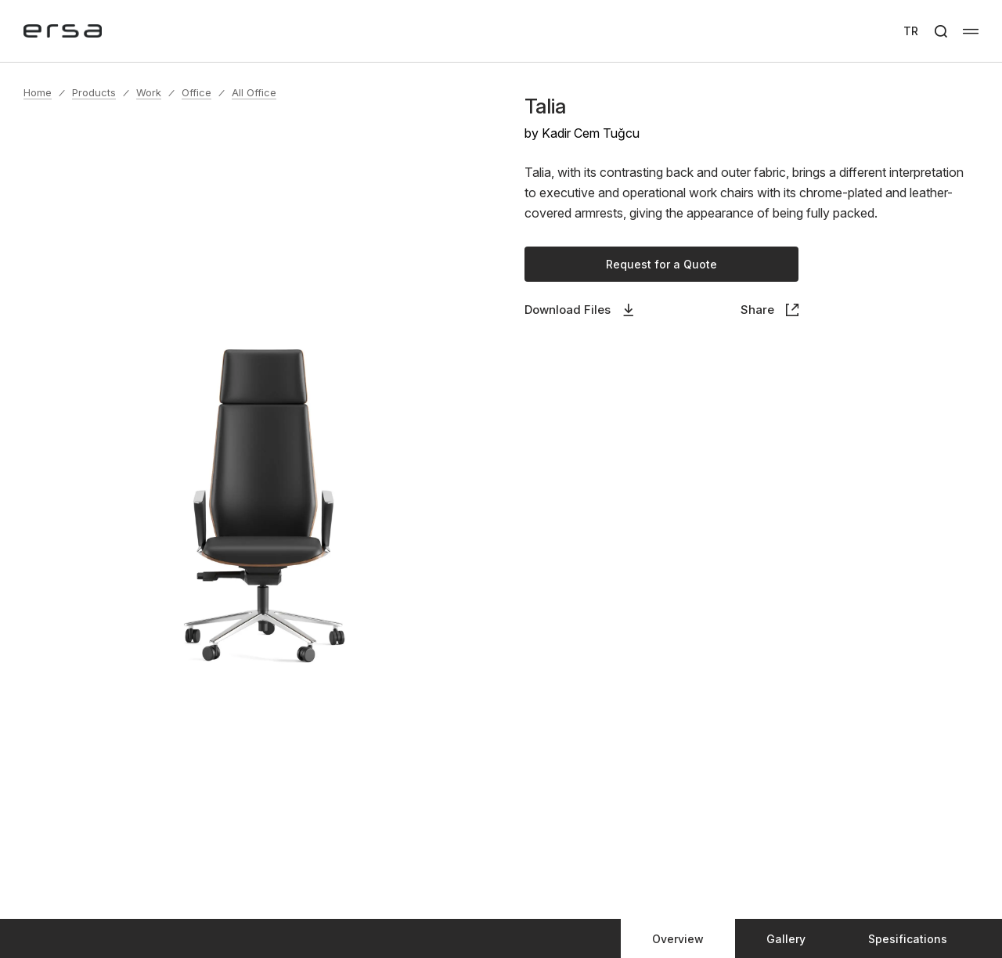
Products (94, 92)
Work (148, 92)
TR (910, 31)
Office (196, 92)
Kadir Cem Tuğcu (591, 133)
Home (37, 92)
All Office (254, 92)
